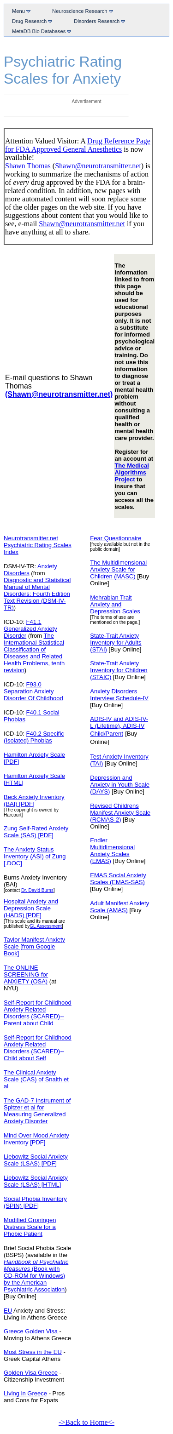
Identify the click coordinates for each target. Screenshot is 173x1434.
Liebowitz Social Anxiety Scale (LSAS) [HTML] (36, 1181)
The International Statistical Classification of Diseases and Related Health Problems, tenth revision (34, 653)
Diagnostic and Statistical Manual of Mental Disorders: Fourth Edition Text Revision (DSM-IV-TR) (37, 594)
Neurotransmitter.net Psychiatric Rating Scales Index (38, 545)
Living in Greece (25, 1393)
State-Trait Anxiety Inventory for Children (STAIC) (118, 670)
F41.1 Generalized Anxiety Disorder (30, 628)
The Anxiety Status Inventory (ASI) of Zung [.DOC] (35, 856)
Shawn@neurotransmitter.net (98, 166)
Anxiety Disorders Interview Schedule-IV (119, 695)
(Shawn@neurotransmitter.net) (59, 394)
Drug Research (30, 21)
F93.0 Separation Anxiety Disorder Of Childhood (33, 691)
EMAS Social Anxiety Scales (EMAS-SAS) (118, 879)
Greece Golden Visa (31, 1331)
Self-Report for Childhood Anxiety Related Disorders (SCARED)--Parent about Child (38, 1013)
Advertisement (86, 101)
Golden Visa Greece (31, 1372)
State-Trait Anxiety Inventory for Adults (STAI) (115, 642)
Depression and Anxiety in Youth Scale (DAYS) (119, 784)
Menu (19, 11)
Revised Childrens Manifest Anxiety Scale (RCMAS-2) (120, 812)
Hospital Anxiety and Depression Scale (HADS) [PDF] (31, 908)
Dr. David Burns (37, 890)
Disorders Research (97, 21)
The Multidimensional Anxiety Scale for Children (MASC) (118, 569)
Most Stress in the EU (33, 1351)
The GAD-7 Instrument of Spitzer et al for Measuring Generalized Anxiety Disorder (37, 1111)
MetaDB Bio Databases (39, 31)
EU (8, 1310)
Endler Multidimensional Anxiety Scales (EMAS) (112, 850)
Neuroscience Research (80, 11)
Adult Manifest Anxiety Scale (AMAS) (119, 907)
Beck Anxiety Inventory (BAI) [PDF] (34, 800)
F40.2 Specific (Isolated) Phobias (34, 737)
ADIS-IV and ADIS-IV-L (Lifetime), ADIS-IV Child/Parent (119, 726)
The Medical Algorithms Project (131, 472)
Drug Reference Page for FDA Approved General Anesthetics (77, 145)
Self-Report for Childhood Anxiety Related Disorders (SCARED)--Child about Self (38, 1048)
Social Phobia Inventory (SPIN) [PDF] (35, 1202)
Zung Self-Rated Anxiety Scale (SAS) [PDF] (36, 832)
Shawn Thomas (28, 166)
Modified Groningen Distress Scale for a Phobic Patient (30, 1227)
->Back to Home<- (86, 1422)
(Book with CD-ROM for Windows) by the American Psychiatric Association (34, 1279)
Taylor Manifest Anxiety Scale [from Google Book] (34, 946)
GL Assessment (46, 926)
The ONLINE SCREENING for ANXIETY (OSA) (26, 974)
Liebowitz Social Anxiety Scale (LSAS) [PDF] (36, 1160)
